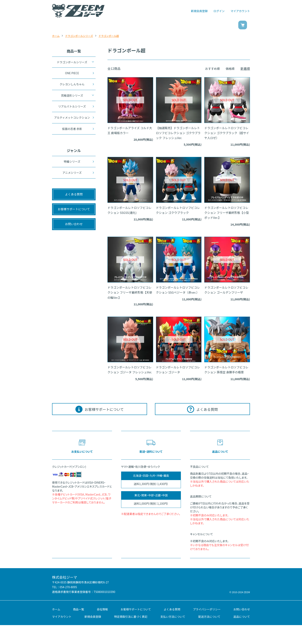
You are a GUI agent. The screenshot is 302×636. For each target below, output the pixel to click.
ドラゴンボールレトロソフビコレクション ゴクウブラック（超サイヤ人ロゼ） (226, 133)
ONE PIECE (72, 73)
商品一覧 (93, 25)
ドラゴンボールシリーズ (81, 36)
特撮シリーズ (72, 164)
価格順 (230, 68)
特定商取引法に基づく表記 (130, 627)
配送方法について (209, 627)
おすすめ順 (211, 68)
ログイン (219, 11)
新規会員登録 (199, 11)
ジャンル (127, 25)
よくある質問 (172, 620)
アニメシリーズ (72, 176)
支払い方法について (172, 627)
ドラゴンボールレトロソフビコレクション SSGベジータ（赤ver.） (178, 295)
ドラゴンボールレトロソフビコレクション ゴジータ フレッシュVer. (129, 376)
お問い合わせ (205, 25)
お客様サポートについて (136, 620)
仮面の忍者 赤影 (72, 131)
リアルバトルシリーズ (72, 108)
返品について (241, 627)
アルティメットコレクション (72, 119)
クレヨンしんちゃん (72, 85)
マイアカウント (240, 11)
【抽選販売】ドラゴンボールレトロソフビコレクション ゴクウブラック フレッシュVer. (178, 133)
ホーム (56, 36)
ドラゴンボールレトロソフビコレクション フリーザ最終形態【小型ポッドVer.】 (226, 214)
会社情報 (102, 620)
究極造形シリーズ (72, 96)
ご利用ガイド (165, 25)
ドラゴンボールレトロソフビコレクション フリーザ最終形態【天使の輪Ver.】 (129, 295)
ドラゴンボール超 (113, 36)
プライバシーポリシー (207, 620)
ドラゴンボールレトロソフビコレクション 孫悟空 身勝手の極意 (226, 376)
